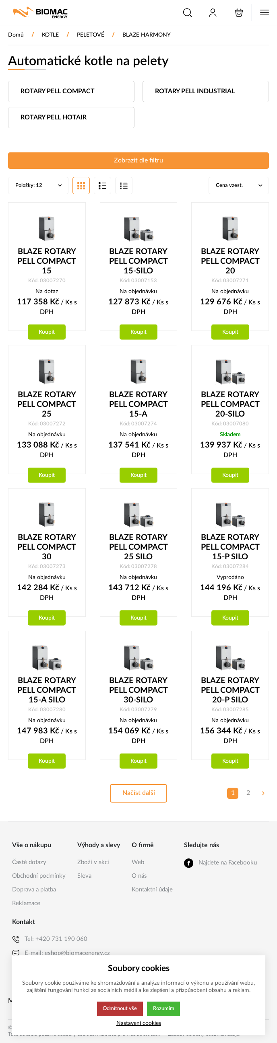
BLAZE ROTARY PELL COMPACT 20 (230, 262)
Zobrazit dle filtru (138, 161)
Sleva (84, 876)
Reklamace (26, 903)
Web (138, 862)
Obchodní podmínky (39, 876)
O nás (139, 876)
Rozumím (164, 1009)
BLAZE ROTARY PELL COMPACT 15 (46, 262)
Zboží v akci (93, 862)
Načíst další (138, 795)
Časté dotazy (29, 862)
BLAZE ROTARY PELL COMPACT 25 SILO (138, 549)
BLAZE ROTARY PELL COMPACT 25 (46, 405)
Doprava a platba (34, 890)
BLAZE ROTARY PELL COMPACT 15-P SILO (230, 549)
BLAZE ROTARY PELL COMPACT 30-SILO (138, 692)
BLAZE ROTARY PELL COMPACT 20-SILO (230, 405)
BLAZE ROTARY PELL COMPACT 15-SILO (138, 262)
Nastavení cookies (138, 1023)
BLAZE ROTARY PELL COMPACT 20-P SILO (230, 692)
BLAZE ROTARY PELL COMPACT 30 (46, 549)
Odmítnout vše (119, 1009)
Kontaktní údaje (152, 890)
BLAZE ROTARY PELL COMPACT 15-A (138, 405)
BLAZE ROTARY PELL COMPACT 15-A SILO (46, 692)
